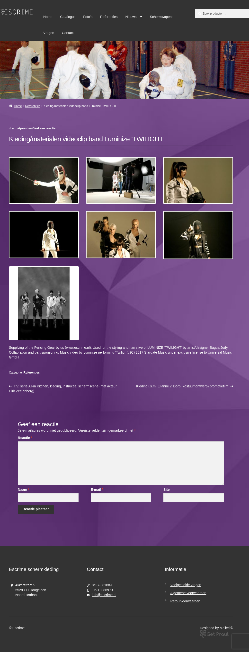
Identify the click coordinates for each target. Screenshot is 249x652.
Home (47, 17)
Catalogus (67, 17)
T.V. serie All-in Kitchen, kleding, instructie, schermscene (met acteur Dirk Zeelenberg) (63, 388)
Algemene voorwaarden (188, 593)
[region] (124, 70)
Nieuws (131, 17)
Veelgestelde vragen (185, 585)
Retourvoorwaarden (185, 601)
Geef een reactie (43, 128)
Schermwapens (161, 17)
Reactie (25, 438)
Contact (68, 33)
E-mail (97, 489)
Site (166, 489)
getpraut (22, 128)
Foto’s (87, 17)
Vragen (48, 33)
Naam (23, 489)
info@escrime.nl (104, 595)
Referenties (109, 17)
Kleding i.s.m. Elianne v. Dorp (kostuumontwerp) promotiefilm (182, 386)
